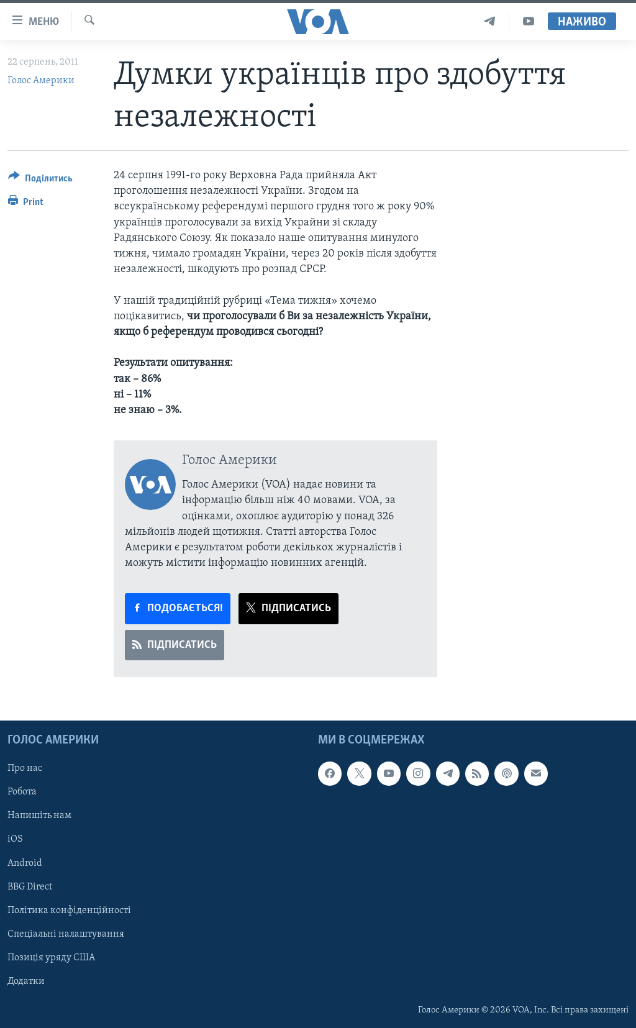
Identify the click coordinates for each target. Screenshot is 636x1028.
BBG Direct (29, 886)
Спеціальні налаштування (65, 934)
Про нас (24, 768)
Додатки (26, 981)
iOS (15, 839)
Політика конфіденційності (69, 910)
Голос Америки (41, 81)
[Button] (40, 180)
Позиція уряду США (51, 957)
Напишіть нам (39, 816)
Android (24, 863)
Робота (22, 792)
